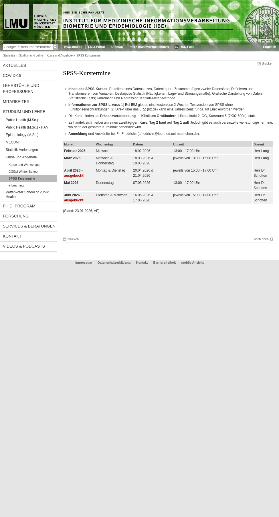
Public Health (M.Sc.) (22, 120)
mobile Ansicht (192, 262)
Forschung (16, 216)
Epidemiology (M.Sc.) (22, 135)
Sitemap (116, 46)
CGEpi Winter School (23, 171)
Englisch (269, 46)
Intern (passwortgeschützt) (148, 46)
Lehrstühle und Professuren (21, 88)
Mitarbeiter (16, 101)
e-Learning (16, 185)
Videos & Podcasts (24, 246)
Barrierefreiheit (165, 262)
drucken (267, 63)
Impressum (83, 262)
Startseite (9, 55)
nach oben (261, 239)
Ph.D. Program (19, 206)
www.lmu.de (73, 46)
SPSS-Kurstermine (22, 178)
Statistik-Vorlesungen (22, 150)
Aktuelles (14, 65)
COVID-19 (12, 75)
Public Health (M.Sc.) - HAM (27, 127)
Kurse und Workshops (24, 164)
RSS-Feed (187, 46)
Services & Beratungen (29, 226)
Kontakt (12, 236)
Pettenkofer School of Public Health (27, 194)
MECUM (12, 142)
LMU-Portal (96, 46)
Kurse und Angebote (60, 55)
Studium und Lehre (31, 55)
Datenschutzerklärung (114, 262)
